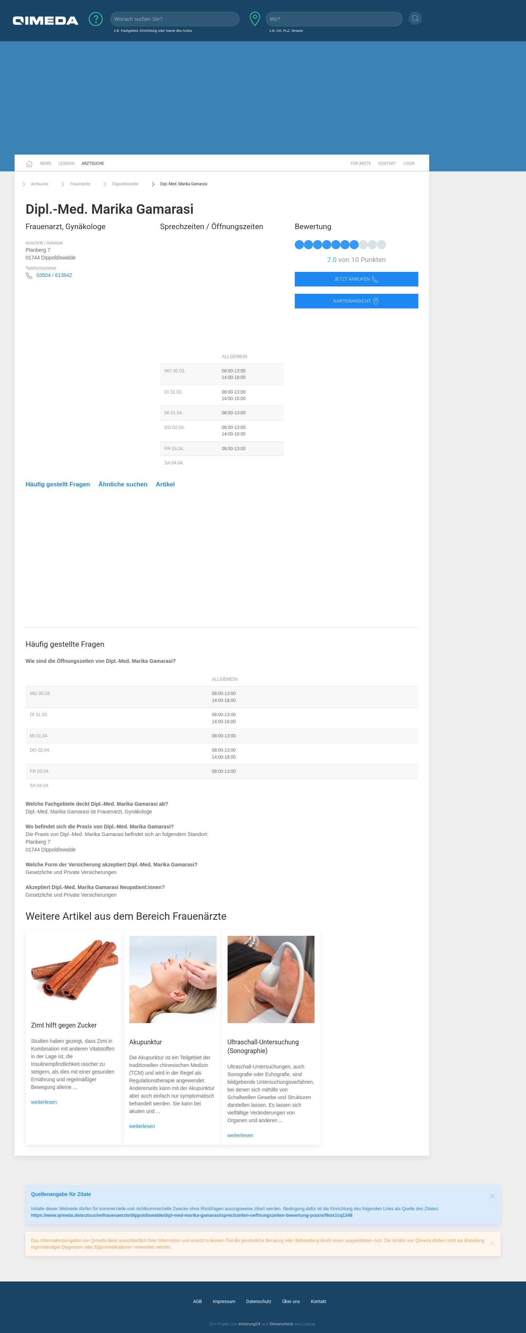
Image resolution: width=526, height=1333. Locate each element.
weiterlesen (44, 1102)
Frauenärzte (74, 184)
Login (409, 163)
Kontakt (387, 163)
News (45, 163)
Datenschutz (258, 1301)
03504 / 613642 (54, 275)
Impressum (224, 1301)
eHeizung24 (249, 1324)
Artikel (165, 484)
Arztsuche (93, 163)
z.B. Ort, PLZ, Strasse (286, 31)
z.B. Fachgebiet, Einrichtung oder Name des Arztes (153, 31)
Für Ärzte (361, 163)
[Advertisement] (263, 98)
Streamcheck (281, 1324)
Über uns (291, 1301)
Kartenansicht (356, 301)
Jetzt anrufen (356, 279)
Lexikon (66, 163)
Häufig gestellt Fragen (58, 484)
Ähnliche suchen (123, 484)
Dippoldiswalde (119, 184)
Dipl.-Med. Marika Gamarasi (178, 184)
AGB (197, 1301)
